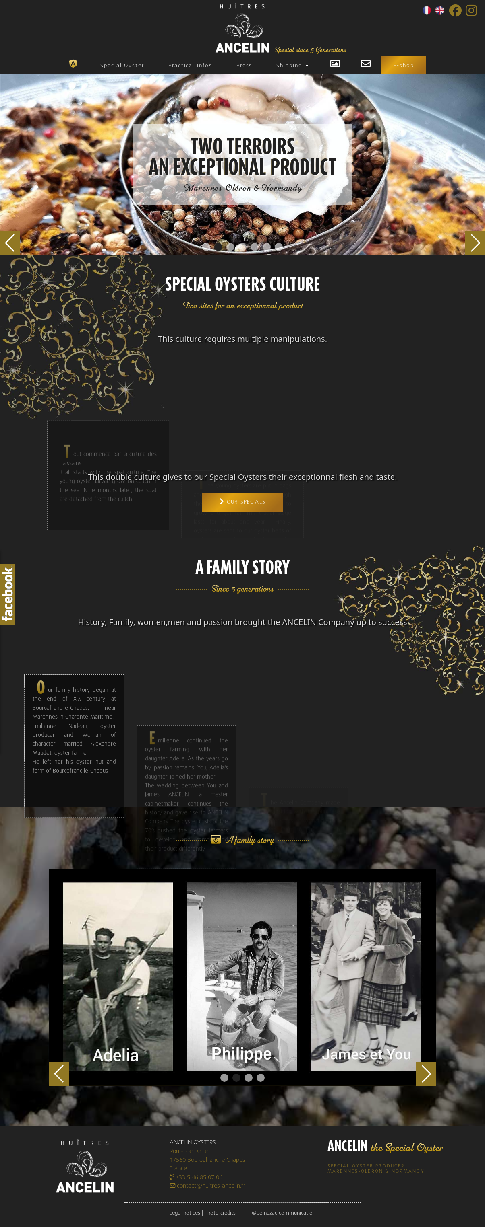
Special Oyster (122, 65)
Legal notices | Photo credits (203, 1212)
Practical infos (190, 65)
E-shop (404, 65)
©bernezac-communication (283, 1212)
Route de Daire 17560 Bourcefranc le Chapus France (207, 1159)
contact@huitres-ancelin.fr (207, 1186)
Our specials (242, 501)
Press (244, 65)
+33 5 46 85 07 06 (196, 1177)
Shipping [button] (290, 65)
